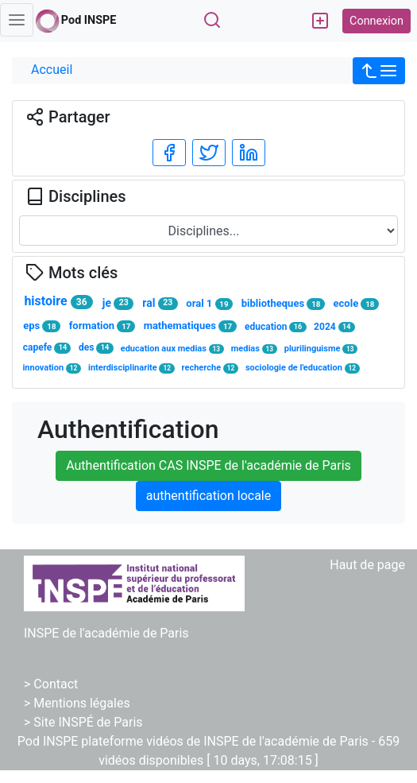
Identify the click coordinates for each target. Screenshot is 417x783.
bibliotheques (283, 303)
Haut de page (367, 564)
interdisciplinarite (131, 367)
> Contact (51, 684)
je (117, 303)
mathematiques (190, 326)
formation (102, 326)
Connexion (376, 21)
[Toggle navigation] (16, 20)
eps (41, 326)
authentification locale (208, 495)
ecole (357, 303)
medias (254, 348)
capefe (47, 348)
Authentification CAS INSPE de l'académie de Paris (208, 465)
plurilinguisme (321, 348)
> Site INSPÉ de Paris (83, 722)
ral (159, 303)
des (96, 348)
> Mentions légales (77, 703)
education (275, 327)
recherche (210, 367)
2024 (334, 327)
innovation (51, 367)
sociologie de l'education (302, 367)
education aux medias (172, 348)
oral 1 (209, 303)
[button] (379, 70)
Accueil (51, 69)
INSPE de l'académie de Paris (106, 633)
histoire (58, 301)
